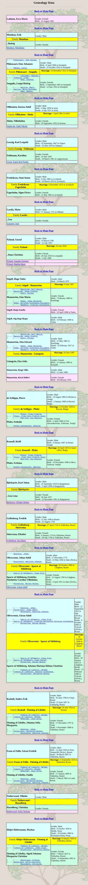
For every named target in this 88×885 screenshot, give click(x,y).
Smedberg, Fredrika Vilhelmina (35, 310)
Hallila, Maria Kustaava (25, 92)
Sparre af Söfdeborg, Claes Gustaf (30, 670)
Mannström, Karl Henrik (32, 293)
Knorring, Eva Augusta (31, 426)
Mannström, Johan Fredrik (26, 295)
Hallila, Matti (28, 89)
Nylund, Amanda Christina (18, 264)
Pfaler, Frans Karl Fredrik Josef (30, 424)
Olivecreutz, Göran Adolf (17, 598)
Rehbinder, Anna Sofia (31, 730)
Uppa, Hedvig (27, 94)
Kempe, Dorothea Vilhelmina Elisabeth (32, 308)
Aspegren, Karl (13, 227)
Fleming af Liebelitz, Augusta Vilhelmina (34, 683)
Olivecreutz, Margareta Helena (35, 685)
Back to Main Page (44, 11)
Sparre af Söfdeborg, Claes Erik (29, 584)
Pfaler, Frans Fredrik (31, 422)
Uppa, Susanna (27, 81)
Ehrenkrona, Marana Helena (26, 594)
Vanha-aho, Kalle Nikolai (17, 129)
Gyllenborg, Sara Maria (16, 551)
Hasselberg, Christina (31, 881)
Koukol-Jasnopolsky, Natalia (27, 435)
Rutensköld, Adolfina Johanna (28, 572)
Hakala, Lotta (21, 68)
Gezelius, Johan (22, 564)
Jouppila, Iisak (22, 79)
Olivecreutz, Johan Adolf (26, 620)
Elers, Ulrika (27, 297)
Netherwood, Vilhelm (30, 877)
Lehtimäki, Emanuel (30, 77)
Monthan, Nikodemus (15, 48)
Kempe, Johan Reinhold (31, 305)
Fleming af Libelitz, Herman (34, 681)
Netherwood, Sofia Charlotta (18, 827)
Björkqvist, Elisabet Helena (18, 513)
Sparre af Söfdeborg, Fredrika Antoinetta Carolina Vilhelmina (44, 632)
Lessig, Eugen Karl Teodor (18, 165)
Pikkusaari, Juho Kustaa (25, 60)
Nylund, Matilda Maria (16, 267)
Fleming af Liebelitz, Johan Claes (30, 863)
